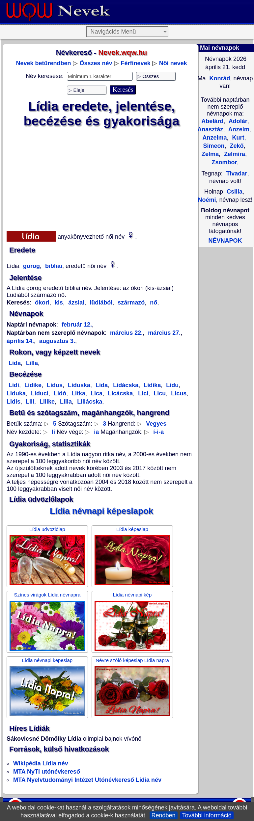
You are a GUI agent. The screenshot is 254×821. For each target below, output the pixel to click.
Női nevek (173, 63)
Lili (29, 401)
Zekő (236, 146)
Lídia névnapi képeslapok (101, 511)
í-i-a (158, 432)
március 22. (126, 333)
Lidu (171, 385)
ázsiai (75, 302)
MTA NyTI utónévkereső (46, 771)
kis (58, 302)
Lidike (32, 385)
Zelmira (233, 154)
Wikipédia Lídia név (40, 763)
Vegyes (156, 423)
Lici (142, 393)
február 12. (77, 324)
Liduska (78, 385)
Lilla (31, 363)
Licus (177, 393)
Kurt (237, 137)
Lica (95, 393)
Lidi (14, 385)
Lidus (54, 385)
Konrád (219, 78)
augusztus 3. (56, 341)
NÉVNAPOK (225, 240)
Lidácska (124, 385)
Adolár (237, 121)
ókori (42, 302)
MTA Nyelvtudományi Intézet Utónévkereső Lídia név (87, 780)
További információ (207, 815)
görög (30, 266)
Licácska (119, 393)
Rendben (164, 815)
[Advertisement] (102, 178)
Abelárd (212, 121)
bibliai (52, 266)
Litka (77, 393)
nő (152, 302)
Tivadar (236, 173)
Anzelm (238, 129)
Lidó (59, 393)
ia (96, 432)
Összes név (96, 63)
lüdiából (100, 302)
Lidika (151, 385)
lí (53, 432)
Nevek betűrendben (43, 63)
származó (130, 302)
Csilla (234, 191)
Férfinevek (136, 63)
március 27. (163, 333)
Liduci (38, 393)
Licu (159, 393)
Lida (15, 363)
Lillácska (88, 401)
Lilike (46, 401)
